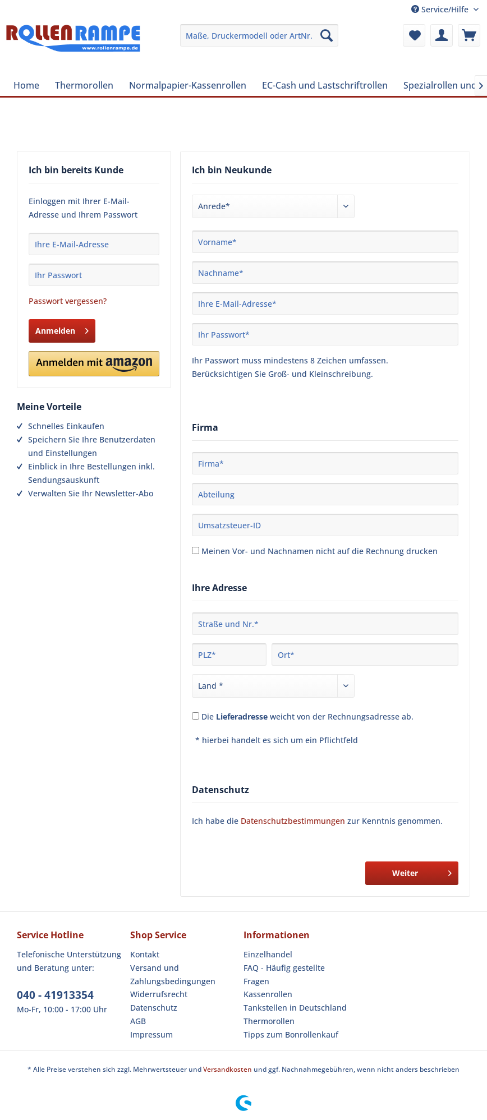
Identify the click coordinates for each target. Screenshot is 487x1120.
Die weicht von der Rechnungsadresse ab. (307, 716)
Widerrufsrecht (158, 994)
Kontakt (144, 954)
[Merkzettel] (414, 35)
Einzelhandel (268, 954)
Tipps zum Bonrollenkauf (291, 1034)
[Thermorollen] (84, 85)
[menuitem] (259, 35)
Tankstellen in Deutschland (295, 1007)
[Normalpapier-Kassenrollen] (187, 85)
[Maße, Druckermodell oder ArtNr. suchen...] (259, 35)
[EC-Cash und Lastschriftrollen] (325, 85)
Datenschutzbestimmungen (293, 820)
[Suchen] (326, 35)
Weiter (422, 871)
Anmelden (62, 329)
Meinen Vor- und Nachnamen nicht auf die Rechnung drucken (319, 551)
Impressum (151, 1034)
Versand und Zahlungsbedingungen (172, 974)
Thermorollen (269, 1021)
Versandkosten (227, 1069)
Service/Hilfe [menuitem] (441, 9)
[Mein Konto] (441, 35)
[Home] (26, 85)
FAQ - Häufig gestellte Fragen (284, 974)
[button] (94, 363)
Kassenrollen (268, 994)
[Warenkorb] (469, 35)
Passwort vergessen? (68, 301)
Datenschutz (153, 1007)
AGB (138, 1021)
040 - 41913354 (55, 995)
